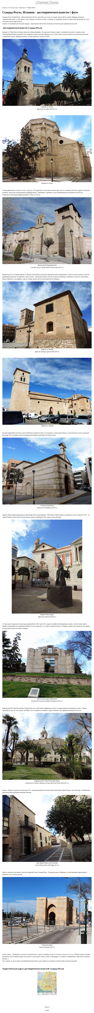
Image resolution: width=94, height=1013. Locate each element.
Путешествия (13, 7)
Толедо (71, 954)
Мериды (65, 954)
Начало (4, 7)
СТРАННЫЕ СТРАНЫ (47, 3)
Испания (22, 7)
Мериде (29, 190)
